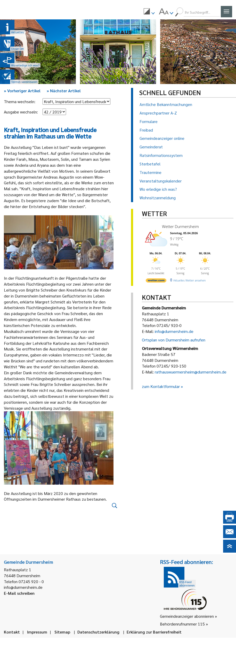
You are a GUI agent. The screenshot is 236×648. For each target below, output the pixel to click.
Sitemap (62, 632)
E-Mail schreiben (19, 593)
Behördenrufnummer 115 (182, 624)
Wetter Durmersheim (180, 226)
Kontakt (12, 632)
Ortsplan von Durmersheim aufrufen (173, 339)
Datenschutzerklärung (98, 632)
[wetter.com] (156, 281)
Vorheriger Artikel (22, 90)
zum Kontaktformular (161, 386)
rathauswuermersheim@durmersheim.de (190, 372)
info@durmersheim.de (174, 331)
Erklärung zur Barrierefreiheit (154, 632)
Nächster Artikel (64, 90)
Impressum (37, 632)
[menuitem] (149, 12)
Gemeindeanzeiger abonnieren (187, 616)
